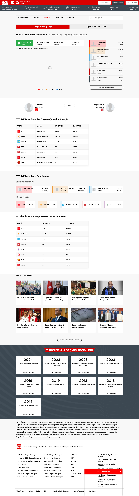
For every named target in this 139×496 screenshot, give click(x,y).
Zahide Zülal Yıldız (104, 64)
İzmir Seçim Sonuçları (52, 464)
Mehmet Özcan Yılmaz (44, 162)
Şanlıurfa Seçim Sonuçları (53, 477)
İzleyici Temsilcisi (79, 491)
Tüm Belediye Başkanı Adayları (28, 461)
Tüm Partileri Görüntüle (106, 87)
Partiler (70, 17)
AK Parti (100, 52)
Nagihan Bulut (102, 57)
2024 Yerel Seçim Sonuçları (27, 470)
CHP (98, 45)
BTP (98, 66)
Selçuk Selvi (102, 78)
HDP (111, 204)
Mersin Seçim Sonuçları (52, 470)
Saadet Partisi (76, 474)
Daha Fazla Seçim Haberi (69, 340)
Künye (46, 491)
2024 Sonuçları (104, 2)
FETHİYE (47, 17)
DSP (72, 470)
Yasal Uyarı (20, 491)
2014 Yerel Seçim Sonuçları (27, 474)
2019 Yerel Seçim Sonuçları (27, 455)
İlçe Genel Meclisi (96, 27)
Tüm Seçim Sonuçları (25, 477)
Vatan (99, 80)
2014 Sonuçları (132, 2)
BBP (72, 477)
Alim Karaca (101, 43)
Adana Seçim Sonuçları (52, 474)
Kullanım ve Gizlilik (34, 491)
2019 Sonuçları (118, 2)
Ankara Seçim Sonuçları (53, 461)
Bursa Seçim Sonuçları (52, 467)
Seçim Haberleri (23, 467)
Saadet (99, 73)
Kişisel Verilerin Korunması (61, 491)
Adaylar (59, 17)
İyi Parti (99, 59)
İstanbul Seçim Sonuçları (53, 455)
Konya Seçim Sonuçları (52, 458)
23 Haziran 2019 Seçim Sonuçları (29, 458)
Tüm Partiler (21, 464)
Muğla (36, 17)
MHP (72, 467)
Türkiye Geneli (23, 17)
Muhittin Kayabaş (103, 50)
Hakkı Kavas (101, 71)
